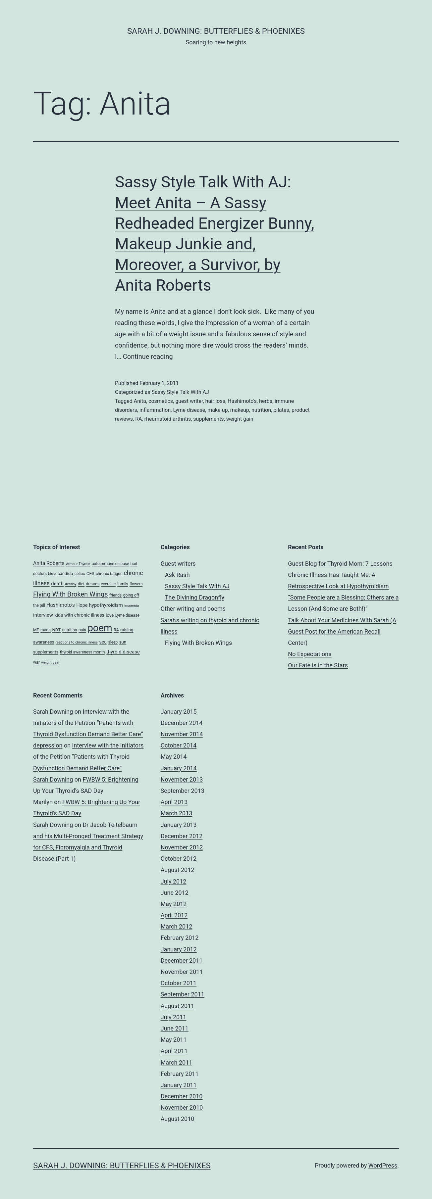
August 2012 (177, 869)
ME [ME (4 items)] (36, 630)
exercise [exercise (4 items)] (108, 584)
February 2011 (180, 1073)
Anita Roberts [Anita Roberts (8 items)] (49, 563)
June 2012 (175, 892)
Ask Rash (177, 574)
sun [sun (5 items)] (122, 642)
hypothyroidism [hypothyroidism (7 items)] (106, 605)
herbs (265, 401)
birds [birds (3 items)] (52, 574)
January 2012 (179, 949)
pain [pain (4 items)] (82, 630)
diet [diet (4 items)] (81, 584)
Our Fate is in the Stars (318, 665)
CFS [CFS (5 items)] (90, 573)
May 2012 (174, 903)
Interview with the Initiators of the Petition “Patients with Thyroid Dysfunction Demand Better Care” (88, 723)
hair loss (215, 401)
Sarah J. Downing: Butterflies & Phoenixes (216, 31)
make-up (217, 410)
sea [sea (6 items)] (103, 642)
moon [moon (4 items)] (45, 630)
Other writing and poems (193, 608)
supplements (208, 419)
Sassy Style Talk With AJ (180, 392)
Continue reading (148, 356)
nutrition (261, 410)
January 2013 (179, 824)
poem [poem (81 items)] (99, 628)
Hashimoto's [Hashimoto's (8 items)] (60, 605)
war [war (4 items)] (36, 662)
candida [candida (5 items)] (65, 573)
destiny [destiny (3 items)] (70, 584)
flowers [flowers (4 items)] (136, 584)
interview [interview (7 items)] (43, 615)
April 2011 (174, 1050)
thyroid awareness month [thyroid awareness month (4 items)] (82, 652)
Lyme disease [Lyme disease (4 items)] (127, 615)
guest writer (189, 401)
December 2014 (182, 722)
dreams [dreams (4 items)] (93, 584)
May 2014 (174, 756)
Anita (140, 401)
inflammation (155, 410)
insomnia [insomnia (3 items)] (131, 605)
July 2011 (174, 1017)
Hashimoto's (242, 401)
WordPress (382, 1165)
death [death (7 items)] (57, 584)
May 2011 (174, 1039)
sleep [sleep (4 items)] (113, 642)
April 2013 (174, 801)
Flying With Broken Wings (198, 642)
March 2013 (176, 813)
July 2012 (174, 881)
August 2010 (177, 1118)
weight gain (239, 419)
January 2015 (179, 711)
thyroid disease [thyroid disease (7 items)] (123, 652)
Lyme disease (189, 410)
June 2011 (175, 1028)
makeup (239, 410)
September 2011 (182, 994)
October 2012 (178, 858)
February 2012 (180, 937)
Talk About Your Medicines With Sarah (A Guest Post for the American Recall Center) (342, 631)
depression (47, 745)
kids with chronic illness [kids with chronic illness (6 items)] (79, 615)
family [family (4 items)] (122, 584)
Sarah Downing (53, 711)
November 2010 (182, 1107)
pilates (281, 410)
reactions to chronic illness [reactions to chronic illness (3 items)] (77, 642)
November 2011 (182, 971)
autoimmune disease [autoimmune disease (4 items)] (110, 563)
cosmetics (160, 401)
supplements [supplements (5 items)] (45, 651)
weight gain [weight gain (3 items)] (50, 662)
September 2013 (182, 790)
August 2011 (177, 1005)
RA (138, 419)
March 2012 (176, 926)
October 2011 (178, 983)
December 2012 (182, 836)
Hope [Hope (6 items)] (81, 605)
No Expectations (309, 653)
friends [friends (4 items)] (115, 595)
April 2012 (174, 915)
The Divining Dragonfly (194, 597)
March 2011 (176, 1062)
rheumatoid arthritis (167, 419)
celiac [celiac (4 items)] (80, 573)
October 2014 (178, 745)
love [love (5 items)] (110, 615)
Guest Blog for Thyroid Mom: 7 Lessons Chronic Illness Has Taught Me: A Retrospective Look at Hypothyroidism (340, 575)
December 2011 (182, 960)
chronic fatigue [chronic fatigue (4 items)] (109, 573)
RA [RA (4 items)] (116, 630)
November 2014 (182, 734)
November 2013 (182, 779)
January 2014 (179, 768)
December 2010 (182, 1096)
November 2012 (182, 847)
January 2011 (179, 1084)
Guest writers (178, 563)
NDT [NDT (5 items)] (56, 629)
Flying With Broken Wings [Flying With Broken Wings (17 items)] (70, 594)
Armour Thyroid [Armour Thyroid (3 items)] (78, 564)
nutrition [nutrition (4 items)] (69, 630)
